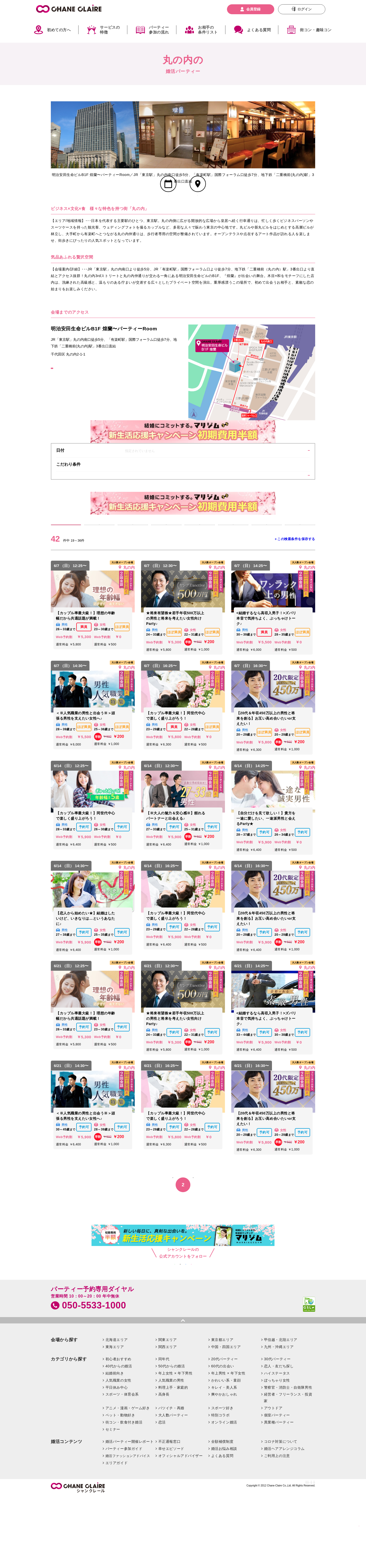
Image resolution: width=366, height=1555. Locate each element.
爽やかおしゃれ (224, 1453)
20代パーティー (224, 1417)
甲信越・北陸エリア (280, 1398)
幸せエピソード (171, 1507)
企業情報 (184, 1543)
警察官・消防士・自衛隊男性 (288, 1446)
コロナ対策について (280, 1500)
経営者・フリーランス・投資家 (288, 1456)
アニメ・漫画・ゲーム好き (127, 1466)
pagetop (183, 1377)
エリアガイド (116, 1521)
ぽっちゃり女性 (277, 1438)
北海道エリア (116, 1398)
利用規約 (308, 1543)
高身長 (164, 1453)
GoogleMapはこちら (74, 395)
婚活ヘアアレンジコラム (284, 1507)
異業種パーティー (279, 1480)
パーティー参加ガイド (124, 1507)
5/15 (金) (166, 562)
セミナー (112, 1487)
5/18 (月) (266, 562)
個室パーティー (277, 1473)
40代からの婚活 (118, 1424)
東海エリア (114, 1405)
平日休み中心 (116, 1446)
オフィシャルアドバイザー (180, 1514)
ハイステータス (277, 1431)
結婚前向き (114, 1431)
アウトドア (273, 1466)
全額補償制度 (222, 1500)
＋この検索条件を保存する (294, 581)
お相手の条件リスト (208, 29)
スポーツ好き (222, 1466)
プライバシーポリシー (281, 1543)
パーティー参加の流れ (159, 29)
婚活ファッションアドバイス (127, 1514)
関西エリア (167, 1405)
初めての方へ (59, 30)
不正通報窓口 (169, 1500)
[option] (95, 134)
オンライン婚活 (224, 1480)
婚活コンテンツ (66, 1499)
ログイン (304, 9)
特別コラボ (220, 1473)
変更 (286, 472)
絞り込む (348, 1523)
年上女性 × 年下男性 (175, 1431)
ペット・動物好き (120, 1473)
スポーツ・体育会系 (122, 1453)
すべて (66, 562)
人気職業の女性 (118, 1438)
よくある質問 (259, 30)
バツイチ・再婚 (171, 1466)
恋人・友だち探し (279, 1424)
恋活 (162, 1480)
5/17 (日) (233, 562)
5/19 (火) (300, 562)
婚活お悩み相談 (224, 1507)
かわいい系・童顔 (226, 1438)
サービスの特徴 (110, 29)
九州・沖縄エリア (279, 1405)
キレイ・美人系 (224, 1446)
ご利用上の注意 (277, 1514)
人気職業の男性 (171, 1438)
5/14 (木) (133, 562)
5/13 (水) (99, 562)
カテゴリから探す (69, 1417)
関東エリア (167, 1398)
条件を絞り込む (286, 503)
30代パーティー (277, 1417)
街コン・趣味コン (316, 30)
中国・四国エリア (226, 1405)
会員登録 (253, 9)
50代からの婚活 (171, 1424)
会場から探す (64, 1398)
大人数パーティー (173, 1473)
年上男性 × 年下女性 (228, 1431)
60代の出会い (222, 1424)
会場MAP (197, 213)
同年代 (164, 1417)
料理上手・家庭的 (173, 1446)
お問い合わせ (204, 1543)
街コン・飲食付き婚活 (124, 1480)
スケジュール (168, 213)
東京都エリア (222, 1398)
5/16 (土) (200, 562)
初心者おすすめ (118, 1417)
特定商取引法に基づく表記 (239, 1543)
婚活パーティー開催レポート (129, 1500)
